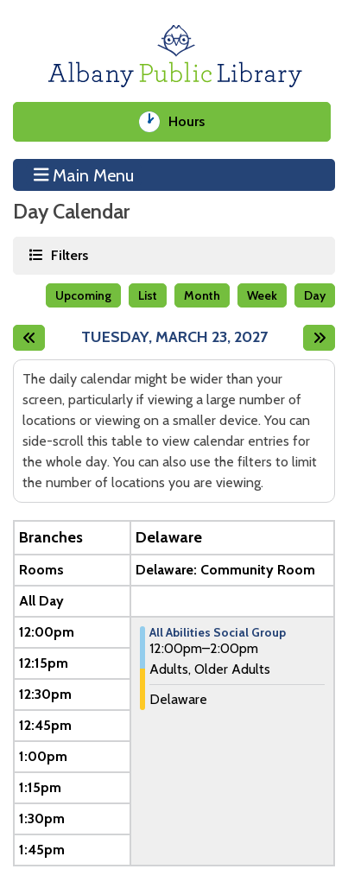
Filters (68, 254)
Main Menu (84, 174)
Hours (193, 121)
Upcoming (83, 295)
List (147, 295)
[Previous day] (29, 338)
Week (262, 295)
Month (202, 295)
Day (315, 295)
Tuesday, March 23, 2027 (174, 337)
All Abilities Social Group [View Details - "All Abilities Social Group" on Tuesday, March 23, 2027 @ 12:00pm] (217, 632)
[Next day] (319, 338)
